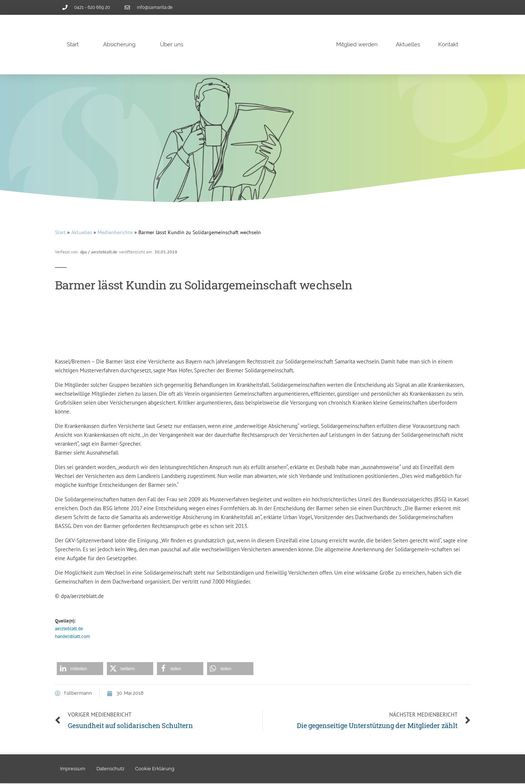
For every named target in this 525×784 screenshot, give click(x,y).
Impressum (73, 769)
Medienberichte (115, 232)
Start (73, 44)
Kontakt (448, 44)
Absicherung (119, 44)
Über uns (171, 44)
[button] (80, 668)
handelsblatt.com (72, 636)
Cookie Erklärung (155, 769)
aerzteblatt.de (69, 628)
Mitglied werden (357, 44)
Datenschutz (111, 769)
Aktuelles (408, 44)
